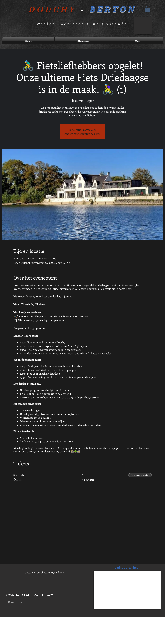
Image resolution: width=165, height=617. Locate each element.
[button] (147, 9)
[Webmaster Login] (16, 602)
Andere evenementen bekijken (82, 133)
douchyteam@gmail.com (50, 572)
